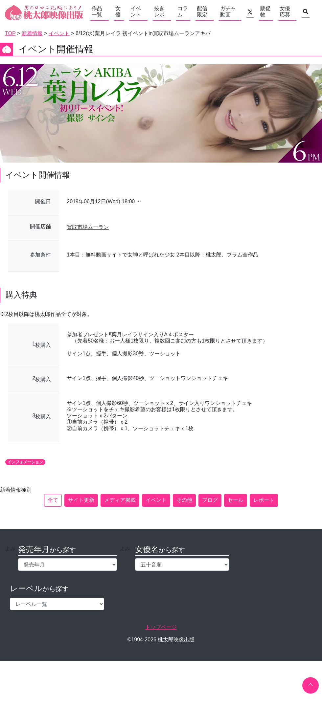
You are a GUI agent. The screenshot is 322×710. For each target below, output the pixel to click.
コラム (182, 11)
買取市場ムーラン (88, 227)
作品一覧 (97, 11)
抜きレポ (159, 11)
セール (235, 500)
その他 (184, 500)
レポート (263, 500)
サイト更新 (81, 500)
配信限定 (202, 11)
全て (53, 500)
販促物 (265, 11)
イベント (135, 11)
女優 (118, 11)
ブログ (210, 500)
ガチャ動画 (228, 11)
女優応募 (285, 11)
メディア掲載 (120, 500)
